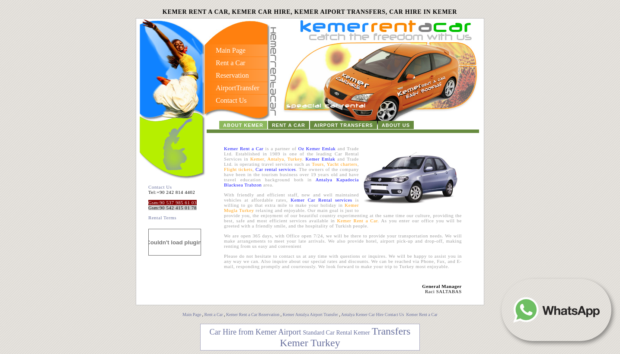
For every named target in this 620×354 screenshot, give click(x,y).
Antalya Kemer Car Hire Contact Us (373, 314)
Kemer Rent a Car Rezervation (252, 314)
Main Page (191, 314)
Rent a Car (214, 314)
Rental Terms (162, 217)
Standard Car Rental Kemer (336, 332)
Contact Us (160, 187)
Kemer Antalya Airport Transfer (311, 314)
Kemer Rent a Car (421, 314)
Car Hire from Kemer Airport (255, 332)
